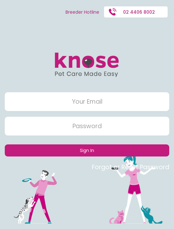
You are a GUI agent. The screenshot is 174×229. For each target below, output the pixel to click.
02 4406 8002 (132, 12)
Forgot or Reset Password (130, 167)
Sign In (87, 150)
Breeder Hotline (82, 12)
